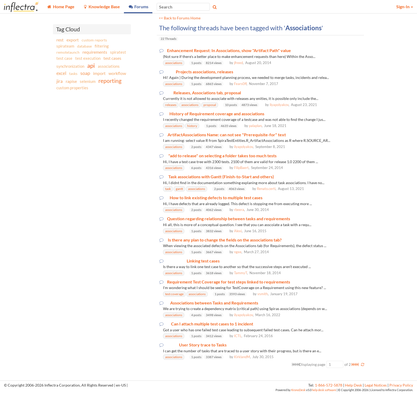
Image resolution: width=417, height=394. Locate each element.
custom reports (94, 40)
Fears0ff (240, 84)
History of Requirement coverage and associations (216, 113)
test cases (112, 58)
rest (60, 39)
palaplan (255, 126)
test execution (88, 58)
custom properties (72, 87)
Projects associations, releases (204, 71)
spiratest (118, 52)
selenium (87, 81)
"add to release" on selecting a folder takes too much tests (222, 155)
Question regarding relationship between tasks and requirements (228, 218)
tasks (73, 73)
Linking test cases (203, 261)
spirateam (65, 46)
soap (85, 73)
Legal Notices (376, 385)
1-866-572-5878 (328, 385)
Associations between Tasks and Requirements (214, 302)
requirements (94, 51)
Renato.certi (266, 189)
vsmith (262, 294)
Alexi (238, 231)
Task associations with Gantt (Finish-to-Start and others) (221, 176)
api (91, 65)
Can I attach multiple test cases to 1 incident (212, 323)
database (84, 46)
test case (64, 58)
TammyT (240, 273)
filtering (102, 46)
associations (109, 66)
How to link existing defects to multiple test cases (216, 197)
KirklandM (242, 357)
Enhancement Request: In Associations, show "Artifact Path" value (229, 50)
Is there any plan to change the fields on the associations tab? (225, 240)
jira (59, 81)
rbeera (239, 209)
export (72, 39)
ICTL (237, 336)
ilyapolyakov (279, 105)
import (99, 73)
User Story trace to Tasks (203, 344)
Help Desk (353, 385)
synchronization (70, 66)
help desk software (324, 390)
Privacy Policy (401, 385)
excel (61, 73)
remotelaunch (68, 52)
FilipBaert (241, 168)
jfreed (238, 63)
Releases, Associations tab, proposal (207, 92)
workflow (117, 73)
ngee (237, 252)
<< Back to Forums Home (180, 18)
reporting (110, 80)
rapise (71, 81)
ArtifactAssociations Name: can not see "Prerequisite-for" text (227, 134)
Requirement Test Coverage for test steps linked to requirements (228, 281)
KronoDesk (298, 390)
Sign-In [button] (404, 6)
